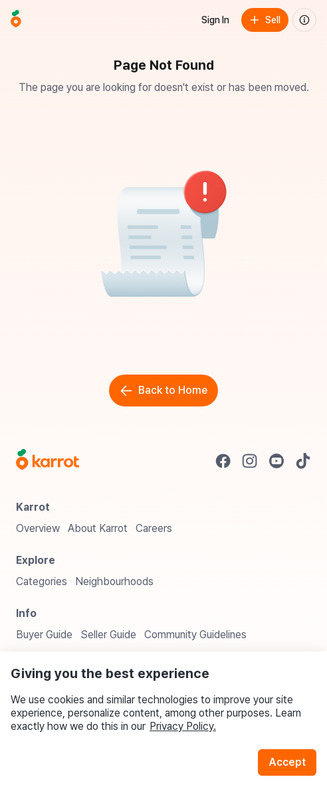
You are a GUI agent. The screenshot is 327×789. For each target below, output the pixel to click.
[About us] (304, 20)
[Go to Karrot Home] (47, 461)
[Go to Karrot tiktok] (303, 461)
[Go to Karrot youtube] (276, 461)
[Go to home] (16, 20)
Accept (287, 762)
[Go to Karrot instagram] (250, 461)
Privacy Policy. (183, 726)
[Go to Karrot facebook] (223, 461)
